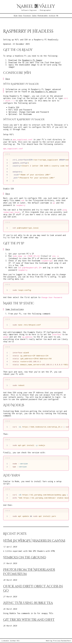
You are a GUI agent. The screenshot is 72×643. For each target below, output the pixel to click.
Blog (16, 15)
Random (64, 641)
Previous (57, 641)
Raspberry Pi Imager (32, 60)
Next (69, 641)
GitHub (13, 641)
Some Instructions (15, 309)
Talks (34, 15)
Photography (43, 15)
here (57, 62)
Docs (20, 15)
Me (57, 15)
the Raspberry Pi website (43, 91)
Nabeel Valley (36, 6)
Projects (27, 15)
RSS (18, 641)
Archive (52, 15)
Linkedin (5, 641)
